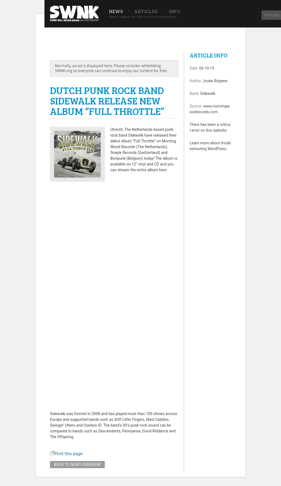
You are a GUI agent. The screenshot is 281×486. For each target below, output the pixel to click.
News (116, 11)
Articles (146, 11)
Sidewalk (207, 93)
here (146, 17)
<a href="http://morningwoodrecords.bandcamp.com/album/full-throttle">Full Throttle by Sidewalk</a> (114, 292)
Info (174, 11)
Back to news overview (77, 464)
